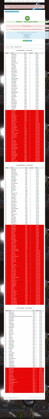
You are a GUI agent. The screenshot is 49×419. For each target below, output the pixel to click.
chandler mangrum (14, 249)
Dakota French (11, 376)
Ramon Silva (13, 124)
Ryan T (12, 191)
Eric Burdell (13, 295)
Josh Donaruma (14, 201)
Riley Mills (13, 64)
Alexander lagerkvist (15, 256)
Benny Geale (13, 123)
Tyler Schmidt (11, 324)
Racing (19, 1)
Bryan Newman (13, 179)
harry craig (13, 200)
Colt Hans (13, 109)
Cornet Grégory (14, 103)
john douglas (13, 114)
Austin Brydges (14, 71)
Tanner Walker (13, 246)
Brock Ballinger (14, 79)
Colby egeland (11, 323)
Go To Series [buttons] (8, 11)
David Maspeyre (14, 116)
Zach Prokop (11, 372)
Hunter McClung (14, 294)
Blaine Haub (13, 58)
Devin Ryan (11, 338)
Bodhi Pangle (13, 152)
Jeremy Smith (11, 313)
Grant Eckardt (13, 271)
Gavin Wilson (13, 120)
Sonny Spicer (13, 219)
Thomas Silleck (11, 326)
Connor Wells (13, 242)
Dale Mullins (11, 344)
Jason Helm (13, 74)
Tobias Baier (13, 93)
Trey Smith (13, 194)
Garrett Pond (13, 65)
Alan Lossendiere (14, 161)
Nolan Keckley (13, 169)
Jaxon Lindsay (13, 82)
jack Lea (12, 212)
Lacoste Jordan (11, 352)
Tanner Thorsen (14, 72)
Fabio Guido (13, 68)
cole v (12, 138)
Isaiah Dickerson (12, 365)
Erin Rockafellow (14, 155)
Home (15, 1)
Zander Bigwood (12, 366)
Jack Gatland (13, 60)
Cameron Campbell (14, 133)
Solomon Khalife (14, 154)
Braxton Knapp (13, 221)
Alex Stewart (13, 260)
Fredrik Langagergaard (13, 382)
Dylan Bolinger (13, 299)
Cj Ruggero (13, 197)
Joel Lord (13, 222)
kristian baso (13, 170)
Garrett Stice (13, 141)
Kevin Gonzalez (11, 390)
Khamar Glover (14, 137)
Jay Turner (11, 386)
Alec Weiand (13, 57)
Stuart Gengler (14, 198)
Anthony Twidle (11, 341)
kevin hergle (13, 151)
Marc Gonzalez (11, 385)
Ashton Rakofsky (14, 302)
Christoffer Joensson (15, 277)
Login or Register (9, 1)
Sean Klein (11, 337)
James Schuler (11, 361)
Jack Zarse (11, 334)
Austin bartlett (13, 172)
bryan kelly (13, 243)
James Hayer (13, 218)
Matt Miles (13, 287)
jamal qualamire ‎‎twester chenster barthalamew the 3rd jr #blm (20, 316)
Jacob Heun (13, 278)
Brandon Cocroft (14, 173)
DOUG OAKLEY (11, 354)
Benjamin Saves (14, 100)
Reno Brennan (11, 347)
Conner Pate (11, 389)
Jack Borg (13, 267)
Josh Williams (11, 383)
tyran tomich (13, 158)
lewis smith (13, 140)
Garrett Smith (13, 186)
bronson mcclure (14, 88)
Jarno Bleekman (14, 75)
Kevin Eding (13, 233)
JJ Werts (12, 288)
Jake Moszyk (13, 281)
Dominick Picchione (14, 92)
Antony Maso (13, 61)
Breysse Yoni (13, 89)
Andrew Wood (11, 340)
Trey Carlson (13, 235)
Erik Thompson (14, 96)
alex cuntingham (14, 127)
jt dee (12, 263)
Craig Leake (11, 375)
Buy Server (28, 1)
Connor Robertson (14, 183)
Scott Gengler (13, 239)
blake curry (11, 369)
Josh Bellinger (13, 285)
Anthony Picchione (14, 193)
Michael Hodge (13, 180)
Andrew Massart (14, 291)
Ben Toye (10, 351)
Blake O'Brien (11, 327)
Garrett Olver (11, 319)
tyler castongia (14, 85)
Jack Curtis (13, 113)
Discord (32, 1)
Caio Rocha (11, 392)
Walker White (13, 145)
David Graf (13, 232)
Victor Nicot (11, 330)
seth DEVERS (13, 117)
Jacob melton (13, 107)
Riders (23, 1)
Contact (37, 1)
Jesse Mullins (11, 317)
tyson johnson (13, 81)
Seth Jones (11, 348)
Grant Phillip (13, 292)
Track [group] (25, 40)
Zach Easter (13, 190)
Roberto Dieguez (14, 214)
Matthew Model (11, 368)
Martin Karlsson (14, 280)
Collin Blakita (13, 284)
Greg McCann (13, 110)
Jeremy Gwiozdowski (15, 250)
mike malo (13, 187)
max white (13, 184)
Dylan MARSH (13, 211)
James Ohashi (13, 264)
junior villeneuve (14, 147)
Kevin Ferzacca (11, 333)
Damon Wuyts (13, 207)
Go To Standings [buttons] (15, 11)
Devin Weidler (13, 106)
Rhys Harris (11, 359)
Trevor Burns (13, 229)
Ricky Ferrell (13, 257)
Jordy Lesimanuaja (14, 130)
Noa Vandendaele (14, 148)
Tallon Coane (13, 273)
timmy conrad (13, 225)
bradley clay (13, 259)
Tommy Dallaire (14, 205)
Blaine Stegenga (14, 298)
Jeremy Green (14, 134)
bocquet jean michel (14, 208)
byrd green (13, 99)
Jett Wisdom (13, 236)
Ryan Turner (11, 331)
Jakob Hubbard (11, 362)
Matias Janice (11, 312)
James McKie (13, 177)
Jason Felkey (13, 67)
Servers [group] (30, 40)
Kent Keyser (13, 204)
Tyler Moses (13, 226)
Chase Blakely (11, 320)
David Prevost (13, 228)
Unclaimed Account (12, 379)
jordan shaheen (14, 301)
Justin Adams (13, 274)
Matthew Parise (14, 266)
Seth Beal (13, 215)
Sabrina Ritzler (11, 345)
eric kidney (13, 253)
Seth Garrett (13, 270)
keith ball (13, 131)
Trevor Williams (14, 240)
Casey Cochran (14, 102)
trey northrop (13, 86)
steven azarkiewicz (12, 358)
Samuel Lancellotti (14, 78)
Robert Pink (13, 176)
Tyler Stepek (13, 95)
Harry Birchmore (14, 144)
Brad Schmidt (13, 54)
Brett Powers (11, 355)
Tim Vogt (12, 159)
